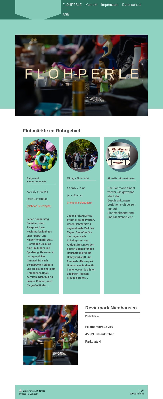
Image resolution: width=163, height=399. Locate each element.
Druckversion (27, 390)
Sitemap (41, 390)
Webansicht (137, 393)
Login (141, 390)
